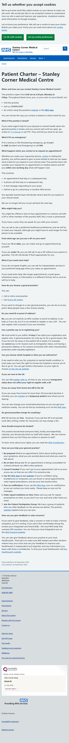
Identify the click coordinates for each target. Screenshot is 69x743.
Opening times (7, 633)
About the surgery (9, 615)
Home (4, 64)
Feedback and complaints (11, 648)
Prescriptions (22, 58)
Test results (6, 643)
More (42, 58)
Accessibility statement (10, 722)
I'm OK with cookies (13, 37)
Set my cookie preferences (40, 37)
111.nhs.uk (16, 132)
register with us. (20, 379)
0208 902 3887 (7, 593)
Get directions (7, 588)
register (21, 396)
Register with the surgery (11, 620)
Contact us (6, 625)
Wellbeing (6, 653)
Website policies (8, 730)
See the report (10, 689)
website (34, 110)
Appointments (9, 58)
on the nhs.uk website (19, 369)
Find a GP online (15, 300)
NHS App (62, 407)
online (45, 156)
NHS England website (15, 532)
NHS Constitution (56, 442)
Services (33, 58)
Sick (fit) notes (7, 638)
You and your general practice (13, 658)
